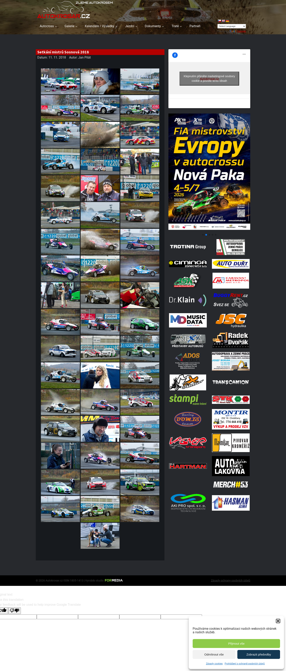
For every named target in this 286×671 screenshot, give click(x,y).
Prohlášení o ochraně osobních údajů (245, 663)
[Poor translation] (14, 610)
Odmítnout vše (214, 654)
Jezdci (129, 26)
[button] (278, 621)
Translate (238, 31)
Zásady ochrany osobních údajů (230, 580)
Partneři (194, 26)
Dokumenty (153, 26)
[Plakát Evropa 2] (209, 230)
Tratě (175, 26)
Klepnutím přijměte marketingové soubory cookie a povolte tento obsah (209, 78)
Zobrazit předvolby (258, 654)
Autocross (47, 26)
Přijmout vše (236, 643)
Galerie (69, 26)
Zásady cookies (214, 663)
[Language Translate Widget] (231, 26)
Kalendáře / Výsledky (99, 26)
